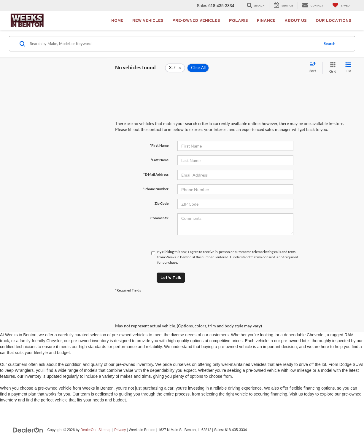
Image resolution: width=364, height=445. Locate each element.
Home (117, 20)
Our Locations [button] (333, 20)
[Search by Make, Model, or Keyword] (173, 43)
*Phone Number (156, 189)
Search (329, 43)
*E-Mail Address (156, 174)
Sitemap (105, 430)
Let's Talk (170, 277)
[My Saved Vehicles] (341, 5)
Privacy (120, 430)
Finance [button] (266, 20)
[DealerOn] (28, 429)
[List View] (348, 68)
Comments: (159, 218)
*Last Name (160, 160)
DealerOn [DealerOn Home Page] (88, 430)
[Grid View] (331, 68)
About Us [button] (295, 20)
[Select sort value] (314, 67)
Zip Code (162, 203)
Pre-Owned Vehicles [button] (196, 20)
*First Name (159, 145)
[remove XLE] (175, 67)
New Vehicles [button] (147, 20)
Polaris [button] (238, 20)
